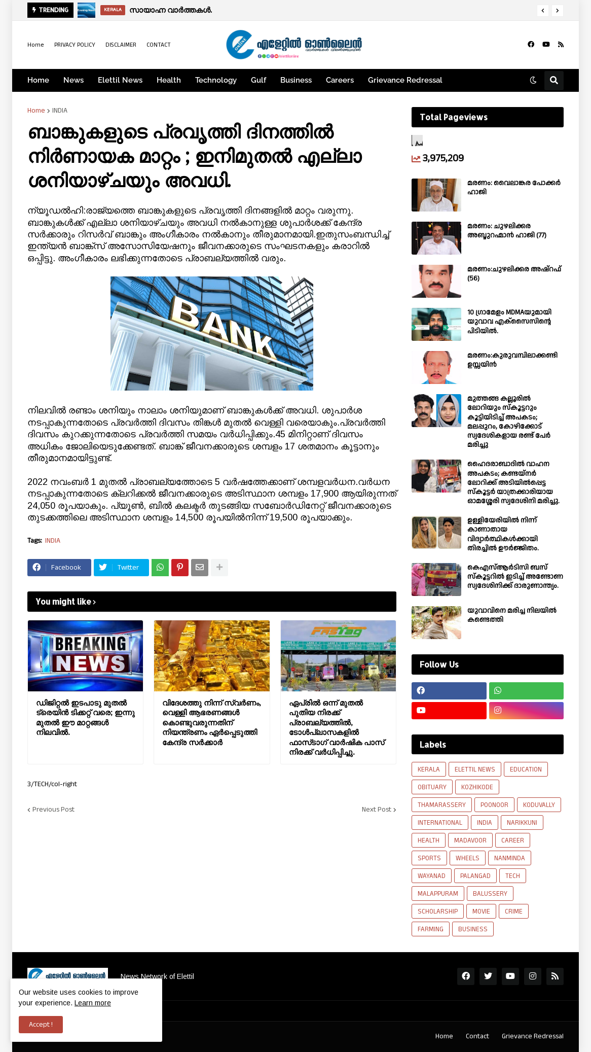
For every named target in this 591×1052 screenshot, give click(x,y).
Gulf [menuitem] (258, 80)
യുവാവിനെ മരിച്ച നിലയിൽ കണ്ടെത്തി (512, 615)
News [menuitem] (73, 80)
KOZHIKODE (477, 787)
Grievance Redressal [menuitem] (405, 80)
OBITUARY (432, 787)
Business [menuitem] (296, 80)
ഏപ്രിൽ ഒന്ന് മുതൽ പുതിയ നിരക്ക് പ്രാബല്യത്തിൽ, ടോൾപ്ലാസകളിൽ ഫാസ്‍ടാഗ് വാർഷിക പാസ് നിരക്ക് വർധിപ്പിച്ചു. (336, 727)
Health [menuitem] (169, 80)
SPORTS (429, 858)
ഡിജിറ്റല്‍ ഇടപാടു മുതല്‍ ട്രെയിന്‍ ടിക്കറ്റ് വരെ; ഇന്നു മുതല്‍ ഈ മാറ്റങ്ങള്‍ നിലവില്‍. (85, 718)
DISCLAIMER (120, 45)
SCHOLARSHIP (438, 911)
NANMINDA (509, 858)
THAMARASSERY (442, 805)
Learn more (93, 1003)
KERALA (429, 769)
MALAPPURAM (438, 893)
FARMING (431, 929)
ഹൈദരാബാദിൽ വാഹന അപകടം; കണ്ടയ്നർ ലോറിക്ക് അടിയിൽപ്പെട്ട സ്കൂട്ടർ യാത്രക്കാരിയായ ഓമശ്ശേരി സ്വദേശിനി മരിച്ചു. (513, 483)
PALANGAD (475, 876)
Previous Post (53, 809)
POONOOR (494, 805)
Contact (477, 1036)
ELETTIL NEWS (475, 769)
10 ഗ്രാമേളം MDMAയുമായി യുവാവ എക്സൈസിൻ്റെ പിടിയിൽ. (509, 322)
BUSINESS (473, 929)
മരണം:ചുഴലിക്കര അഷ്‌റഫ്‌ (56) (514, 274)
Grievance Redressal (533, 1036)
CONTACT (158, 45)
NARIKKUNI (522, 822)
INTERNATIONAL (440, 822)
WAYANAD (432, 876)
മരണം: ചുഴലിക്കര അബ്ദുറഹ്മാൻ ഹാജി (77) (506, 231)
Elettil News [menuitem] (120, 80)
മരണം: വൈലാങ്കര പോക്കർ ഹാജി (514, 188)
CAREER (512, 840)
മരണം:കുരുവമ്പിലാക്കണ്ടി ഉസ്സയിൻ (512, 360)
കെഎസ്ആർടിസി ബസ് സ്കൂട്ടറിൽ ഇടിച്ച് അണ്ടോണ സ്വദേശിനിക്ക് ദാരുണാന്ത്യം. (515, 577)
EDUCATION (526, 769)
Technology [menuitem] (216, 80)
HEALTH (428, 840)
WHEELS (467, 858)
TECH (512, 876)
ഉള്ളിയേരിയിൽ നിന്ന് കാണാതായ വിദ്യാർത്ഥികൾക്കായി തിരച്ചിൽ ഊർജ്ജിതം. (503, 534)
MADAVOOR (470, 840)
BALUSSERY (490, 893)
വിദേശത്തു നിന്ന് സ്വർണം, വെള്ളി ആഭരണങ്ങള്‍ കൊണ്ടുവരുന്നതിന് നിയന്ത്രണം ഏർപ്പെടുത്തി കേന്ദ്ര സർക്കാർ (211, 722)
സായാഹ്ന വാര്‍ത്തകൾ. (170, 10)
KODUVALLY (539, 805)
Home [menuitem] (38, 80)
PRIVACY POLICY (74, 45)
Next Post (376, 809)
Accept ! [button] (41, 1025)
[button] (543, 11)
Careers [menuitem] (340, 80)
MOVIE (481, 911)
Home (35, 45)
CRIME (514, 911)
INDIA (59, 110)
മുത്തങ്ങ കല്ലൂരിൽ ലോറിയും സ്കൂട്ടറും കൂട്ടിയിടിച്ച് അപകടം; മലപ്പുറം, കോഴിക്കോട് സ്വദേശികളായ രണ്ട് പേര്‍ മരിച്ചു (508, 421)
